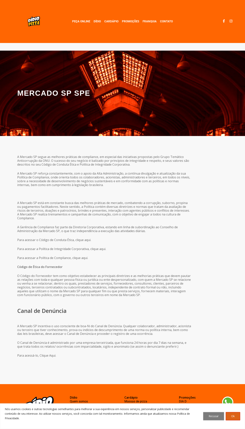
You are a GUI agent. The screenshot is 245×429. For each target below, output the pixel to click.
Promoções (130, 21)
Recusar (214, 416)
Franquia (150, 21)
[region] (122, 416)
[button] (227, 402)
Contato (166, 21)
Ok (233, 416)
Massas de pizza (135, 401)
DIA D (183, 401)
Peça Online (81, 21)
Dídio (97, 21)
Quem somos (79, 401)
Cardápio (111, 21)
